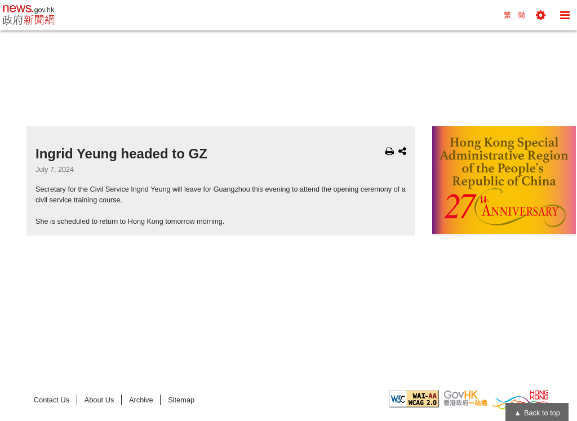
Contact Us (51, 400)
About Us (99, 400)
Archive (141, 400)
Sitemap (181, 400)
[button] (541, 15)
